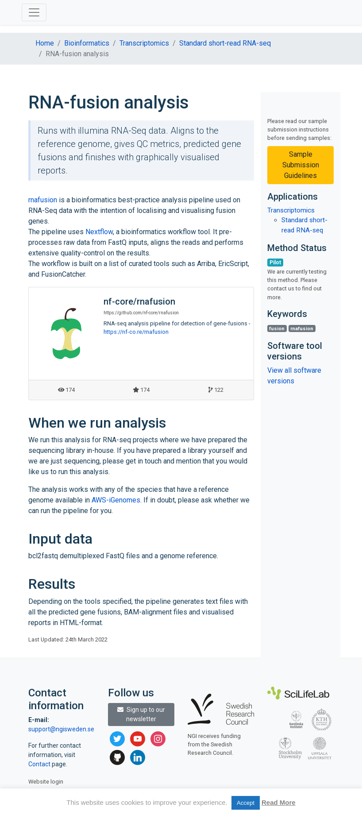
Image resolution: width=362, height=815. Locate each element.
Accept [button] (245, 803)
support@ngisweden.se (61, 729)
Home (44, 43)
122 (215, 389)
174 (66, 389)
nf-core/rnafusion (139, 301)
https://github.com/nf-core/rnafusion (141, 313)
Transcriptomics (144, 43)
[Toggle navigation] (34, 12)
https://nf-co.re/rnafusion (136, 331)
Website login (45, 781)
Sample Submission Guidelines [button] (300, 165)
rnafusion (42, 200)
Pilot (275, 262)
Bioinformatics (86, 43)
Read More (279, 802)
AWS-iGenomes (116, 500)
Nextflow (99, 232)
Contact (40, 764)
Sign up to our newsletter (141, 714)
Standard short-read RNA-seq (225, 43)
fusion (277, 329)
